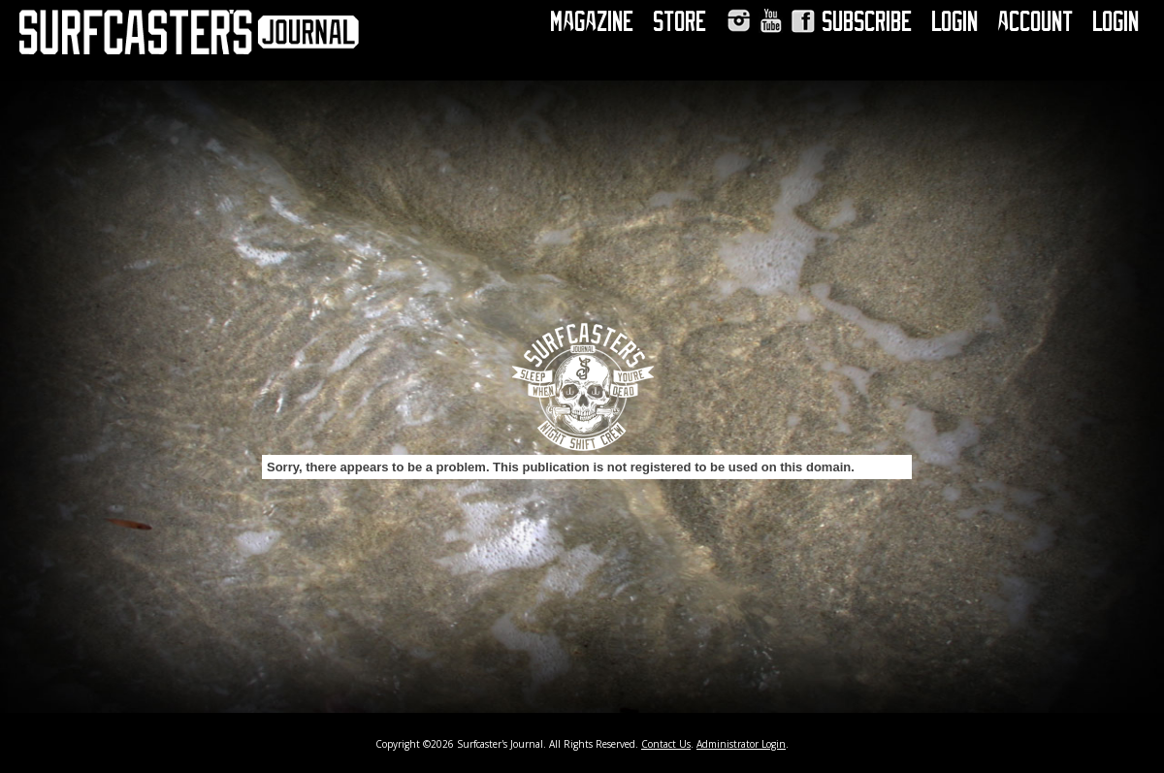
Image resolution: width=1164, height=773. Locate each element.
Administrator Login (741, 744)
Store (680, 21)
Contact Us (666, 744)
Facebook (803, 21)
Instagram (739, 21)
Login (955, 21)
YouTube (771, 21)
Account (1036, 21)
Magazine (592, 21)
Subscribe (868, 21)
